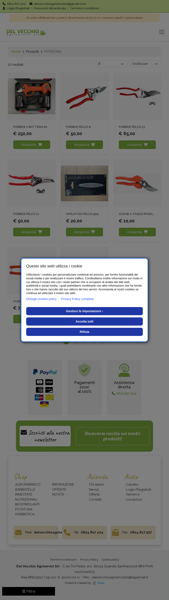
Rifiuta (84, 332)
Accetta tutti (85, 321)
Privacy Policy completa (77, 299)
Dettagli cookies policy (41, 299)
